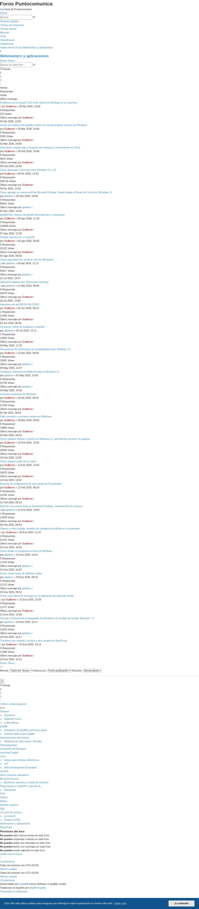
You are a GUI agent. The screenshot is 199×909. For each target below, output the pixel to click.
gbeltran (8, 196)
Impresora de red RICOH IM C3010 (19, 304)
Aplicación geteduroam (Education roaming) (24, 282)
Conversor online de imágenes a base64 (22, 327)
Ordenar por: (52, 670)
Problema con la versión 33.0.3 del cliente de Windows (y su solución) (38, 102)
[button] (0, 84)
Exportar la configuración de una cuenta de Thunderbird (31, 483)
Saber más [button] (120, 903)
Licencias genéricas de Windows (18, 394)
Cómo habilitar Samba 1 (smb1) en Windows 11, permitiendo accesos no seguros (45, 439)
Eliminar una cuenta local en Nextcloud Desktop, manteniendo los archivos (41, 506)
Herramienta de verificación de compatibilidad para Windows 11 (35, 349)
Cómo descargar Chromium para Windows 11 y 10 (28, 170)
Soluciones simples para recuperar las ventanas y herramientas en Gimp (40, 147)
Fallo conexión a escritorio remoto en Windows (26, 416)
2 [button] (0, 76)
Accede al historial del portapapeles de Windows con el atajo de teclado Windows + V (47, 618)
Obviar (3, 13)
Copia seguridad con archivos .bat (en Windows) (26, 259)
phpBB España (37, 887)
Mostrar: (16, 670)
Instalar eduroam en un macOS (17, 237)
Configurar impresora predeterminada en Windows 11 (29, 371)
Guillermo (11, 106)
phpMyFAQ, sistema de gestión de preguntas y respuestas (32, 214)
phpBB (23, 884)
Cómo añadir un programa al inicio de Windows (26, 551)
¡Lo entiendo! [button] (181, 903)
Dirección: (87, 670)
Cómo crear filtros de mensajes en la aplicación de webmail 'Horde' (37, 596)
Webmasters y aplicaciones (24, 56)
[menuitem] (12, 25)
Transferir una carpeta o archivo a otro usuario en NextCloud (33, 640)
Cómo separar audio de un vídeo (18, 461)
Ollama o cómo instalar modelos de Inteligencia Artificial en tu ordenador (40, 528)
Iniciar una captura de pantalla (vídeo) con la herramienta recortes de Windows (43, 125)
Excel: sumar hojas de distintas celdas (21, 573)
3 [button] (0, 80)
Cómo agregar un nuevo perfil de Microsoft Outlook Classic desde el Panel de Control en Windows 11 (56, 192)
